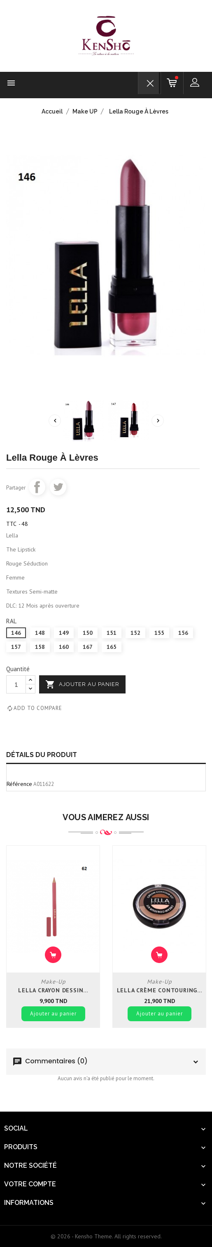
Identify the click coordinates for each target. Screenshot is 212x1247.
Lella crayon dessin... (53, 990)
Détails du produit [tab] (41, 755)
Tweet (58, 487)
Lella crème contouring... (159, 990)
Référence (19, 784)
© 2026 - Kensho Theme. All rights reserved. (106, 1236)
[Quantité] (16, 684)
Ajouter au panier (82, 684)
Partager (37, 487)
